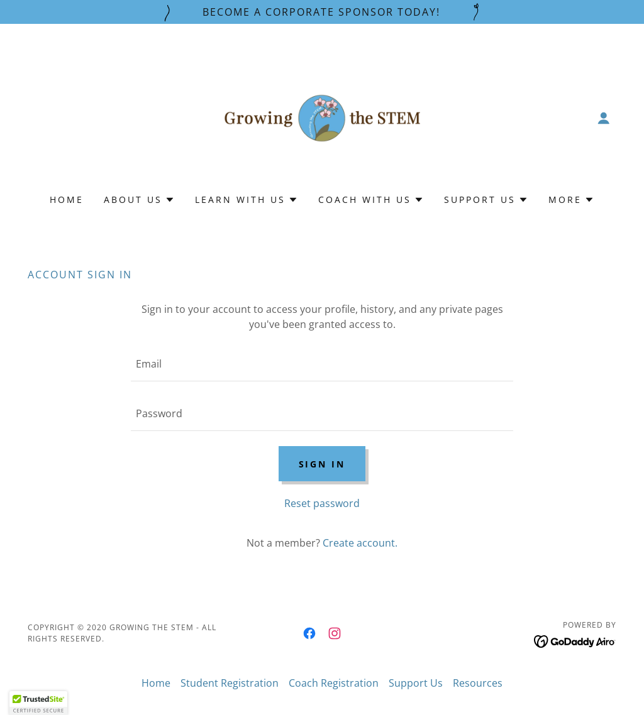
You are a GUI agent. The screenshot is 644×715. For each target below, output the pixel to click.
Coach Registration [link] (334, 683)
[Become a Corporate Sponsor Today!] (322, 12)
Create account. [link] (360, 543)
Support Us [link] (416, 683)
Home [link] (67, 199)
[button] (603, 118)
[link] (322, 117)
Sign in (322, 464)
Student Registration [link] (229, 683)
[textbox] (322, 364)
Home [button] (156, 683)
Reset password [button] (322, 503)
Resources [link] (477, 683)
